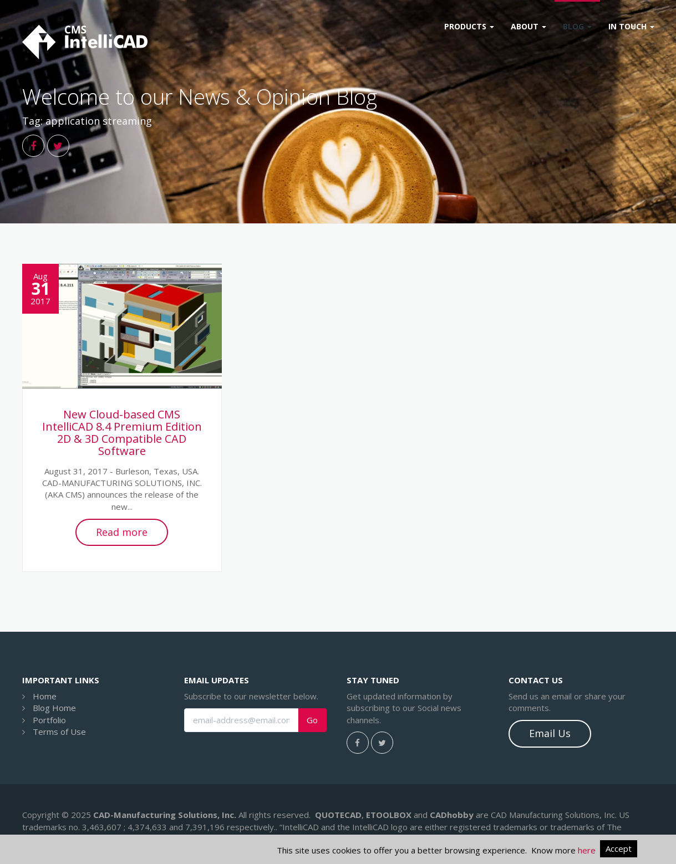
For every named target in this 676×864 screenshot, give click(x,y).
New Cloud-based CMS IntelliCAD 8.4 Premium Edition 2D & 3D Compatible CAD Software (122, 432)
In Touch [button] (631, 26)
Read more (122, 532)
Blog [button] (577, 26)
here (587, 850)
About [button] (528, 26)
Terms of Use (59, 731)
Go (312, 720)
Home (45, 696)
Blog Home (54, 707)
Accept (619, 848)
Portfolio (49, 719)
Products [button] (469, 26)
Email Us (550, 733)
